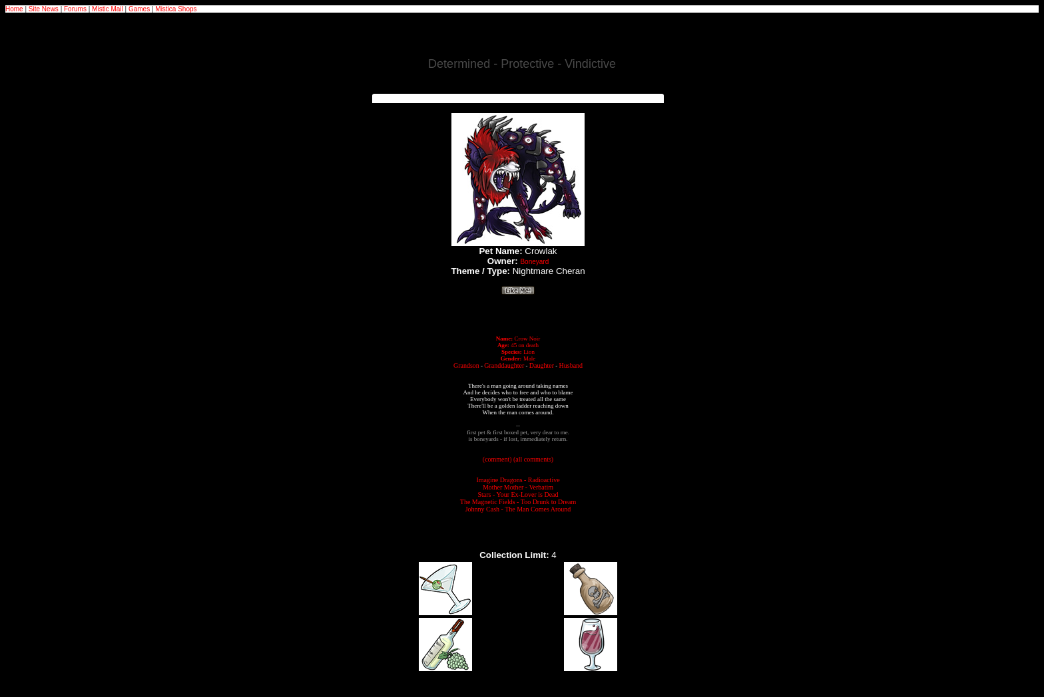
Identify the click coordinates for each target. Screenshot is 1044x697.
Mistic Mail (107, 9)
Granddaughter (504, 365)
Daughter (541, 365)
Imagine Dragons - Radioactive (517, 480)
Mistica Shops (175, 9)
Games (139, 9)
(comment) (497, 459)
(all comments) (533, 459)
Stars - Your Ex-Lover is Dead (517, 494)
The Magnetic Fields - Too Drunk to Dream (518, 501)
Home (14, 9)
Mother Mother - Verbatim (518, 487)
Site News (44, 9)
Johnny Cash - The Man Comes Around (518, 509)
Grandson (466, 365)
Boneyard (534, 261)
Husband (571, 365)
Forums (75, 9)
